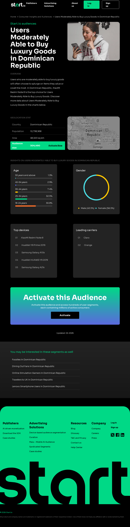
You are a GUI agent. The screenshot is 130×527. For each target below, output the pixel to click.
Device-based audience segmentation (47, 432)
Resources (77, 423)
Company (98, 423)
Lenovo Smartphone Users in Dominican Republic (38, 386)
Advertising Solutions (50, 4)
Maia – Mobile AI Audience (42, 442)
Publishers (31, 3)
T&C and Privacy (78, 438)
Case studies (9, 438)
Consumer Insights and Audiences (35, 17)
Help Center (76, 447)
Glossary (75, 433)
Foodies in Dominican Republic (29, 359)
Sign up (108, 4)
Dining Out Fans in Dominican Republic (33, 366)
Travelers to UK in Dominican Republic (32, 379)
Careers (95, 433)
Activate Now (55, 145)
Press (94, 438)
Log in (89, 4)
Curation (33, 437)
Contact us (76, 442)
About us (75, 4)
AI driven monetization (13, 428)
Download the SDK (12, 433)
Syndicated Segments (39, 446)
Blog (73, 428)
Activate (65, 315)
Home (13, 17)
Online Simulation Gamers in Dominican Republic (39, 373)
